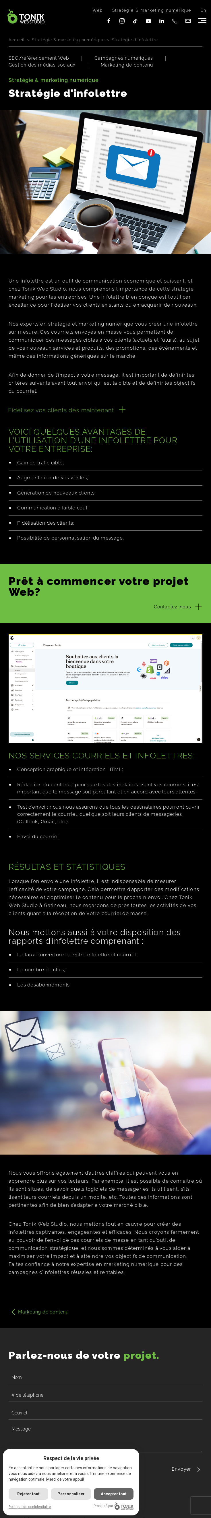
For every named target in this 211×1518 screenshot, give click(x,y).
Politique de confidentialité (30, 1507)
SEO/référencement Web (39, 58)
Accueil (17, 40)
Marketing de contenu (127, 65)
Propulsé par (113, 1506)
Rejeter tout (28, 1494)
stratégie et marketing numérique (90, 324)
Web (97, 10)
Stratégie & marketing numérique (151, 10)
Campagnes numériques (123, 58)
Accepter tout (114, 1494)
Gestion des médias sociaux (42, 65)
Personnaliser (71, 1494)
